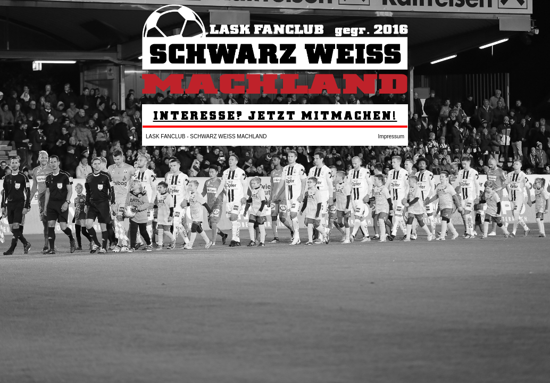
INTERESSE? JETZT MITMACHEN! (275, 115)
